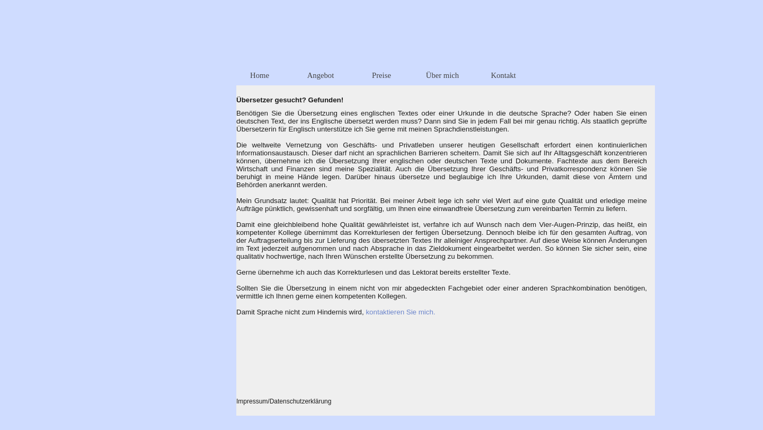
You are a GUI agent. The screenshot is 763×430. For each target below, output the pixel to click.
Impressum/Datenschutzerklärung (283, 401)
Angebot (320, 75)
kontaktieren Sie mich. (400, 312)
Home (259, 75)
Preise (381, 75)
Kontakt (503, 75)
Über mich (442, 75)
